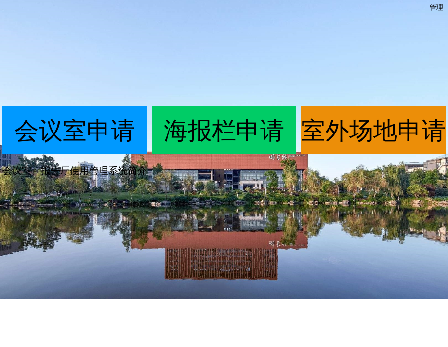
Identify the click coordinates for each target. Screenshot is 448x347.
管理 (436, 7)
